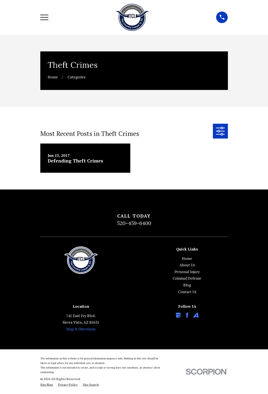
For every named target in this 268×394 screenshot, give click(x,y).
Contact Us (187, 291)
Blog (187, 284)
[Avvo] (195, 315)
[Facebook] (187, 315)
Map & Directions (80, 328)
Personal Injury (187, 271)
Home (187, 258)
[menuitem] (46, 384)
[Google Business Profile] (178, 315)
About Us (187, 264)
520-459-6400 (134, 223)
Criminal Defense (187, 278)
